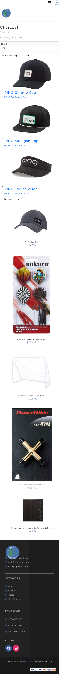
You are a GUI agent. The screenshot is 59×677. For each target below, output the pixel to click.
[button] (50, 2)
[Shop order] (14, 55)
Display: (5, 44)
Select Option (23, 97)
